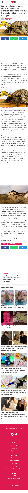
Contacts (14, 448)
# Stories (19, 243)
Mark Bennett (9, 18)
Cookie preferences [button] (14, 478)
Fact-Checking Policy (14, 458)
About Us (14, 445)
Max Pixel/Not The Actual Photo (7, 107)
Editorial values (14, 463)
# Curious (4, 243)
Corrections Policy (14, 460)
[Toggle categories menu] (2, 2)
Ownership (14, 466)
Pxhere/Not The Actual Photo (7, 205)
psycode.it (14, 451)
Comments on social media (14, 469)
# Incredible (11, 243)
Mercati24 (5, 87)
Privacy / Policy (14, 476)
